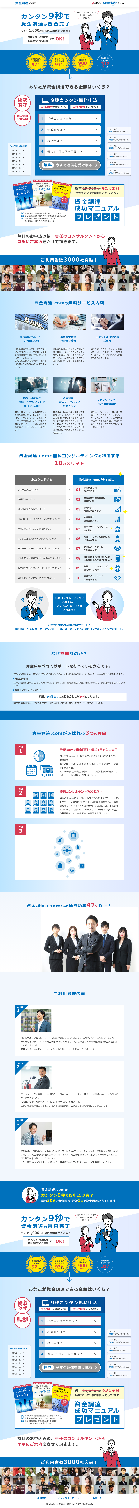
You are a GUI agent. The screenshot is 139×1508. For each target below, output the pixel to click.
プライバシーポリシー (69, 1498)
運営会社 (97, 1498)
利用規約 (42, 1498)
